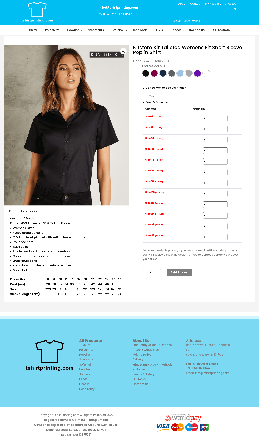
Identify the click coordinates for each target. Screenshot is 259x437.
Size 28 (154, 235)
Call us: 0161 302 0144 (116, 14)
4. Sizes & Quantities (156, 102)
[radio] (145, 73)
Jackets (84, 374)
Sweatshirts (95, 30)
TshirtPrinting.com (66, 415)
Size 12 (154, 149)
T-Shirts (32, 30)
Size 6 (153, 116)
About (182, 3)
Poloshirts (52, 30)
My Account (213, 3)
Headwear (139, 30)
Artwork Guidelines (146, 350)
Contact (195, 3)
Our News (139, 379)
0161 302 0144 (200, 368)
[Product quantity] (152, 272)
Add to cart (180, 272)
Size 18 (154, 181)
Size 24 (154, 214)
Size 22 (154, 203)
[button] (123, 51)
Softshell (118, 30)
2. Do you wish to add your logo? (164, 87)
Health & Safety (144, 374)
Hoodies (73, 30)
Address (193, 340)
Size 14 (154, 160)
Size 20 (154, 192)
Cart (234, 9)
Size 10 (154, 138)
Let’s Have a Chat (202, 363)
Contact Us (141, 384)
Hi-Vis (158, 30)
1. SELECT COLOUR (153, 66)
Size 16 (154, 170)
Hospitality (197, 30)
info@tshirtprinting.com (118, 7)
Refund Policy (142, 355)
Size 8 (153, 127)
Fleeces (176, 30)
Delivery (138, 359)
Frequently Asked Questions (152, 345)
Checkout (231, 3)
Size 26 (154, 224)
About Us (141, 340)
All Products (221, 30)
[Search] (233, 21)
